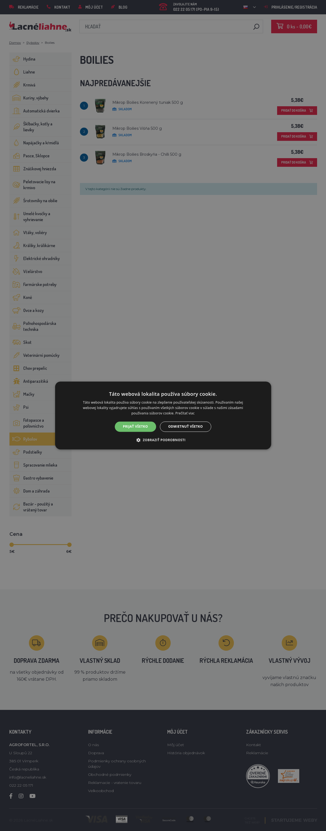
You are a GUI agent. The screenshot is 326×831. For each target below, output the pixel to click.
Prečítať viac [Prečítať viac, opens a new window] (184, 413)
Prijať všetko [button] (135, 426)
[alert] (163, 415)
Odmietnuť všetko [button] (185, 426)
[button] (163, 440)
